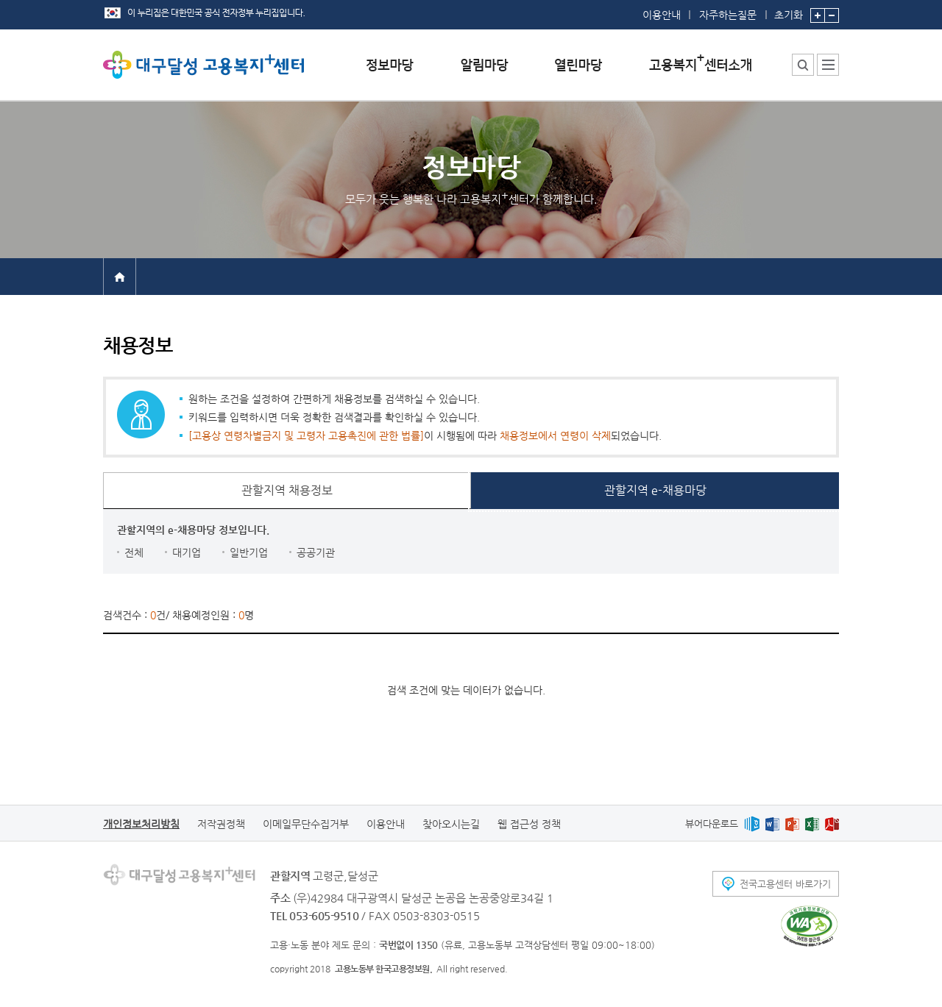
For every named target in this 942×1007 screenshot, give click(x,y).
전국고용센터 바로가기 (785, 883)
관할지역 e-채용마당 (655, 490)
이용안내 (661, 15)
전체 (134, 552)
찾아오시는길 (451, 824)
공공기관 (316, 552)
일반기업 (249, 552)
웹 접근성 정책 (529, 824)
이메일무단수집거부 (306, 824)
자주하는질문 (728, 15)
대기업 (186, 552)
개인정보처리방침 (141, 824)
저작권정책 (221, 824)
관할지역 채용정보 (287, 490)
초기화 (788, 10)
